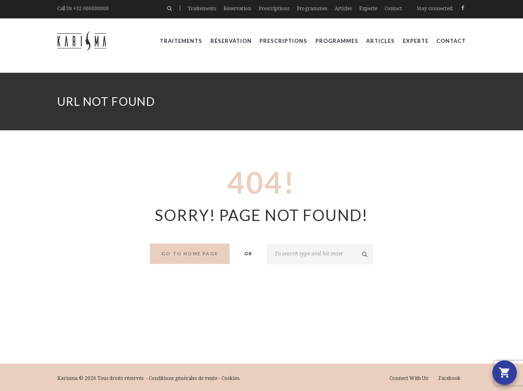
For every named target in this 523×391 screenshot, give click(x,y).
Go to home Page (189, 253)
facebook (449, 378)
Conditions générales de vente (183, 378)
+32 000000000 (91, 8)
